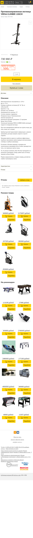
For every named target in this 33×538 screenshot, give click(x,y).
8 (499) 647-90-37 (9, 1)
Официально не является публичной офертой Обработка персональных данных (12, 460)
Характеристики (5, 166)
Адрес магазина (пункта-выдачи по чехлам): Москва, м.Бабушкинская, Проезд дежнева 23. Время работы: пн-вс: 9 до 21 (16, 452)
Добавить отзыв (24, 180)
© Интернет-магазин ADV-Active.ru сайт (11, 475)
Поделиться (14, 55)
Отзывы (3, 169)
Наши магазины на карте (12, 449)
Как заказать (16, 83)
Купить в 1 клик (16, 88)
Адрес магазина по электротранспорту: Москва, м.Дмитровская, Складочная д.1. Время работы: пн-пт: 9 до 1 (15, 457)
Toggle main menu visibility (2, 2)
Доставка (3, 93)
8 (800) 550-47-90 (9, 3)
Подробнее (11, 220)
